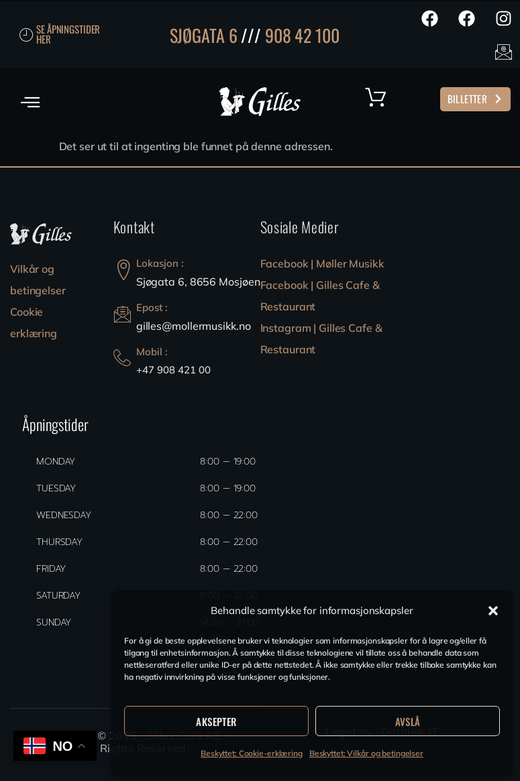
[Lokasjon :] (123, 269)
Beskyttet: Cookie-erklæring (252, 753)
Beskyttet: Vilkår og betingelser (366, 753)
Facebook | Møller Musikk (322, 263)
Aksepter (216, 721)
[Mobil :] (122, 358)
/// (251, 35)
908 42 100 (302, 35)
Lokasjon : (160, 263)
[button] (493, 610)
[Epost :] (122, 314)
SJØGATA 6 (204, 35)
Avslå (408, 721)
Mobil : (152, 351)
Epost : (152, 307)
